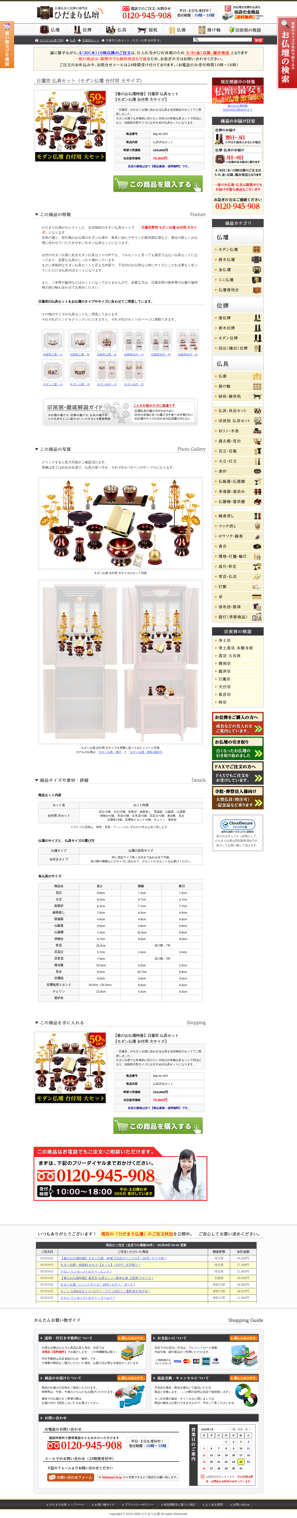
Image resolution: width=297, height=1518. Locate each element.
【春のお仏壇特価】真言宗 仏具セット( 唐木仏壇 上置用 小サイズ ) (106, 1278)
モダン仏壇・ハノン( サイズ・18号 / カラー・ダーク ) (97, 1284)
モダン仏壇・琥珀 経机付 (146, 752)
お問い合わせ (241, 1504)
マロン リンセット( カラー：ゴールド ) (87, 1297)
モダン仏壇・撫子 (110, 752)
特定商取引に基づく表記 (179, 1504)
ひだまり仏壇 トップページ (66, 1504)
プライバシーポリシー (139, 1504)
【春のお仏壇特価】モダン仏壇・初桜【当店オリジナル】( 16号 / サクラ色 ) (113, 1258)
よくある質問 (214, 1504)
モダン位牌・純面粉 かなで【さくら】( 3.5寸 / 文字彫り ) (100, 1265)
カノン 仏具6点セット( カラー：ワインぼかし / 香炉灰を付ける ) (105, 1291)
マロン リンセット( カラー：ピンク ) (85, 1271)
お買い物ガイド (105, 1504)
